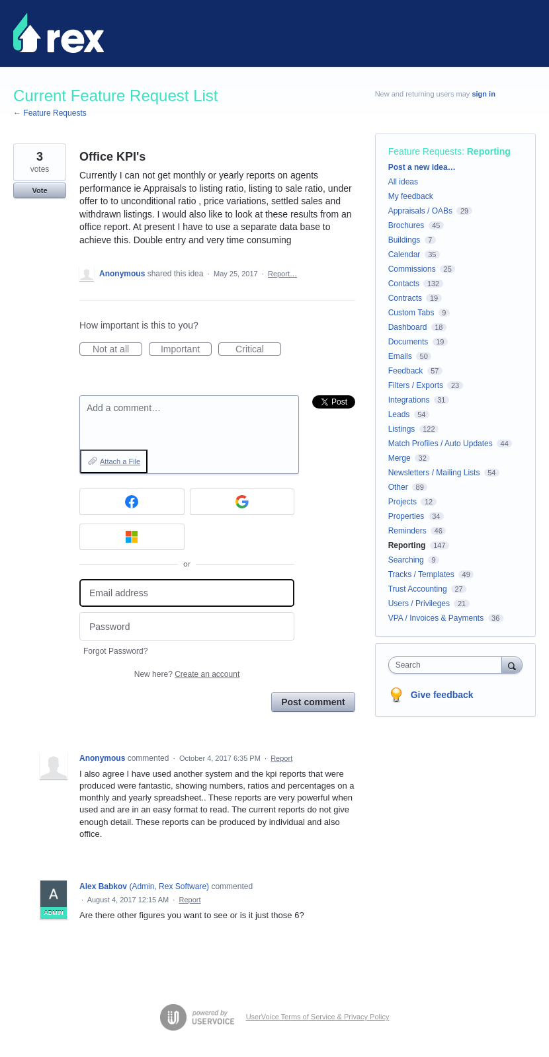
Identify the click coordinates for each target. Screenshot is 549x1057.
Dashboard (407, 327)
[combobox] (448, 665)
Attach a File (120, 461)
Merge (399, 458)
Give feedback (442, 694)
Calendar (404, 254)
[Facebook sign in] (132, 502)
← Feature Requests (50, 113)
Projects (402, 501)
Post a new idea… (422, 167)
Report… (282, 274)
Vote (39, 190)
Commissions (412, 269)
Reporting (489, 151)
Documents (408, 341)
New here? (186, 674)
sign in (483, 94)
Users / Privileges (419, 603)
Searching (406, 560)
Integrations (409, 400)
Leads (399, 414)
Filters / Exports (415, 385)
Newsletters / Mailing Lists (434, 472)
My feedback (410, 196)
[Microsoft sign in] (132, 537)
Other (398, 487)
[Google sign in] (242, 502)
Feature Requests (425, 151)
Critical (258, 350)
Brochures (406, 225)
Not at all (117, 350)
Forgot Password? (115, 651)
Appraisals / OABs (420, 210)
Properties (406, 516)
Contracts (405, 298)
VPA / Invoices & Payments (436, 618)
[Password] (186, 626)
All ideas (403, 181)
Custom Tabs (411, 312)
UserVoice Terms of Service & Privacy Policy (318, 1017)
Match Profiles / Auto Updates (440, 443)
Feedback (405, 370)
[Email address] (186, 593)
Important (186, 350)
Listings (401, 429)
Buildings (404, 240)
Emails (400, 356)
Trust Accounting (417, 589)
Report (281, 758)
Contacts (403, 283)
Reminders (407, 530)
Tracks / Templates (421, 574)
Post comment (313, 702)
